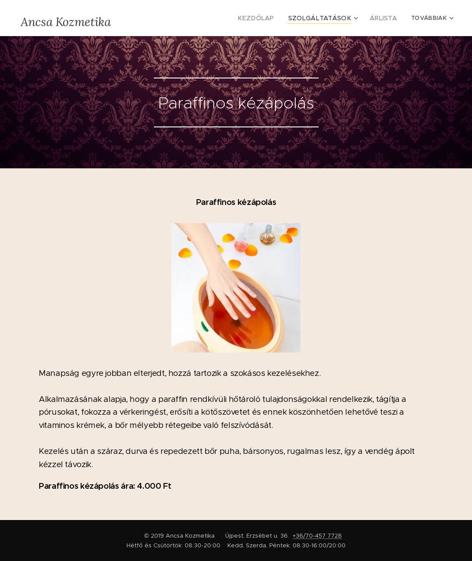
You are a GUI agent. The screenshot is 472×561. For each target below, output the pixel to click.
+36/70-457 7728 (317, 535)
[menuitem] (269, 18)
